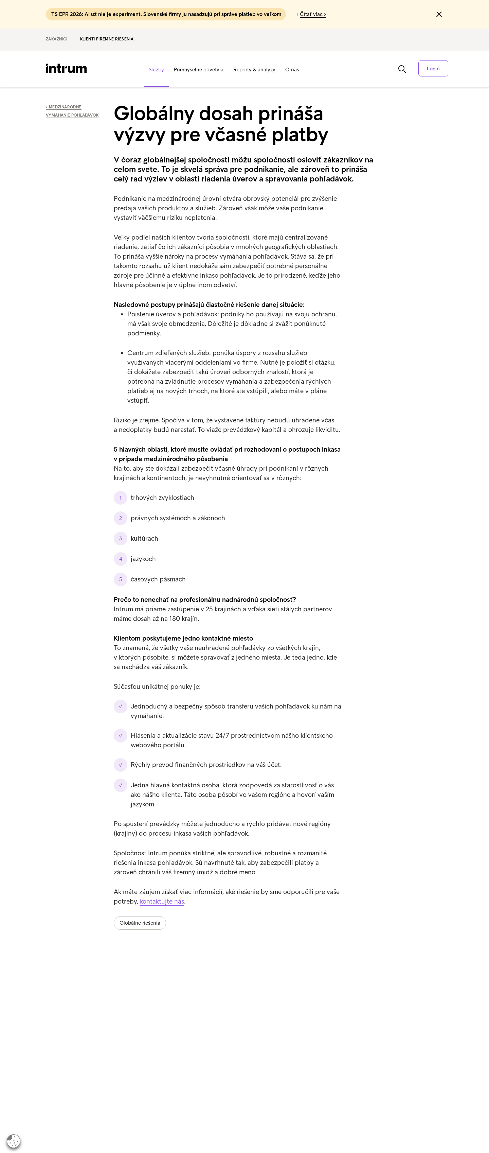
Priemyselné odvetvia (198, 69)
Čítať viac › (313, 14)
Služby (156, 69)
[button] (439, 14)
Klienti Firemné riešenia (107, 39)
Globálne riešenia (140, 923)
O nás (292, 69)
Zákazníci (57, 39)
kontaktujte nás (162, 901)
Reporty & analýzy (254, 69)
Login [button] (433, 68)
